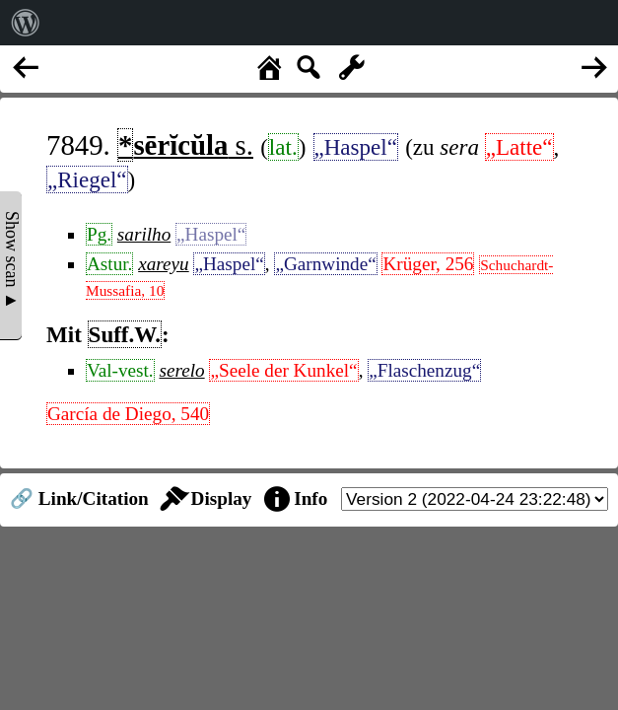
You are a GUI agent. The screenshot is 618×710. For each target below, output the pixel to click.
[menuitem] (25, 22)
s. (185, 145)
